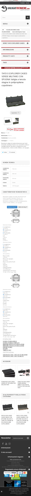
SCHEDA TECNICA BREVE (10, 341)
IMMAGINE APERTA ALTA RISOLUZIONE (13, 344)
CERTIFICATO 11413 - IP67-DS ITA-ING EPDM (15, 354)
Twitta (4, 152)
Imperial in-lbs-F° (12, 207)
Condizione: (4, 138)
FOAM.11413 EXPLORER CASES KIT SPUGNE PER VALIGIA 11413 (8, 383)
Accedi (27, 2)
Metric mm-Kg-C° (23, 207)
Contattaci (22, 2)
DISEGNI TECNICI (7, 347)
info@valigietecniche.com (17, 465)
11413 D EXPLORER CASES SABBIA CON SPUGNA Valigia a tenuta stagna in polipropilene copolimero (22, 420)
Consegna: (4, 140)
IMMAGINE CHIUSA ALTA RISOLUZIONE (13, 345)
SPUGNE (5, 348)
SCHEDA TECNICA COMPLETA (11, 342)
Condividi (12, 152)
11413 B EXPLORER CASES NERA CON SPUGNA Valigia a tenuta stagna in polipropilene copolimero (7, 420)
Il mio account (6, 452)
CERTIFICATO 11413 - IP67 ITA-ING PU (13, 356)
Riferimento (4, 135)
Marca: (3, 132)
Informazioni (8, 50)
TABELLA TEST (7, 350)
